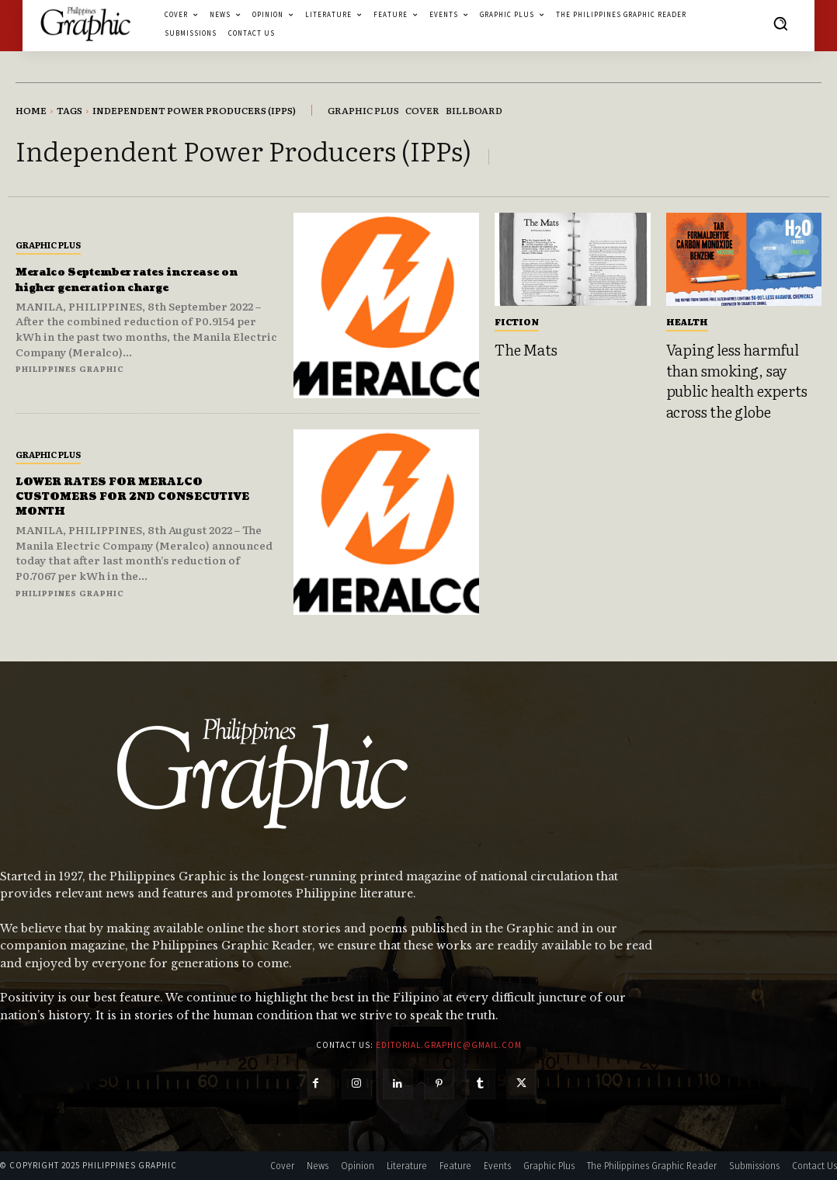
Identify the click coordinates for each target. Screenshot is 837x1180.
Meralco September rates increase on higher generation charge (142, 279)
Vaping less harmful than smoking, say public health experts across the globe (736, 380)
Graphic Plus (48, 244)
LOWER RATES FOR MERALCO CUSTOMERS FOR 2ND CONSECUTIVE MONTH (131, 496)
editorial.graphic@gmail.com (449, 1044)
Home (31, 110)
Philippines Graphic (70, 368)
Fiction (517, 321)
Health (687, 321)
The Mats (526, 349)
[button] (780, 23)
